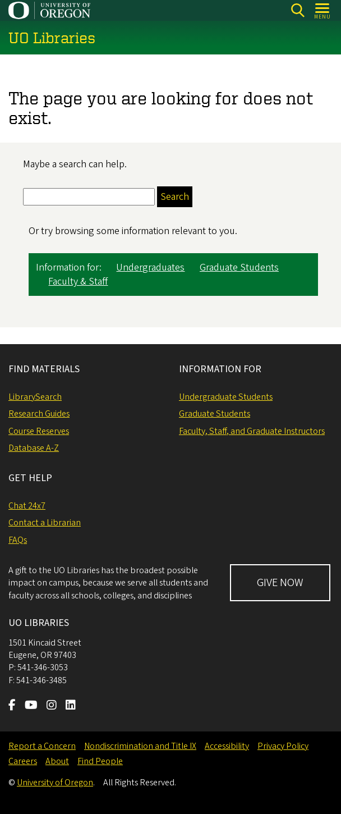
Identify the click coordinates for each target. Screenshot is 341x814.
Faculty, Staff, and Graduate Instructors (252, 431)
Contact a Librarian (44, 522)
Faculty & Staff (78, 282)
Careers (22, 761)
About (57, 761)
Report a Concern (42, 746)
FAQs (17, 540)
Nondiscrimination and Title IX (140, 746)
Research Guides (39, 414)
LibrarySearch (35, 397)
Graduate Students (239, 268)
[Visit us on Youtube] (31, 706)
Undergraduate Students (226, 397)
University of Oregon (55, 782)
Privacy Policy (282, 746)
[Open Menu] (323, 10)
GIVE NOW (280, 583)
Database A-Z (33, 448)
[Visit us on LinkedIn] (70, 706)
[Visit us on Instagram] (51, 706)
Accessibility (227, 746)
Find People (100, 761)
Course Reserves (38, 431)
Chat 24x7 (26, 506)
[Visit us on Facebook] (12, 706)
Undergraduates (150, 268)
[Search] (298, 10)
